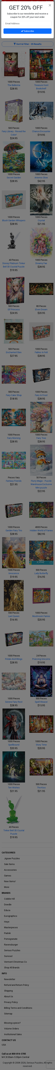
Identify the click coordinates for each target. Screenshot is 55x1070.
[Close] (50, 5)
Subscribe (27, 31)
